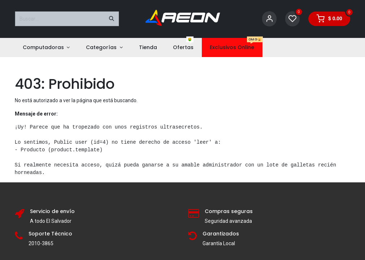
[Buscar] (111, 19)
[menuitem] (46, 47)
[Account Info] (269, 19)
